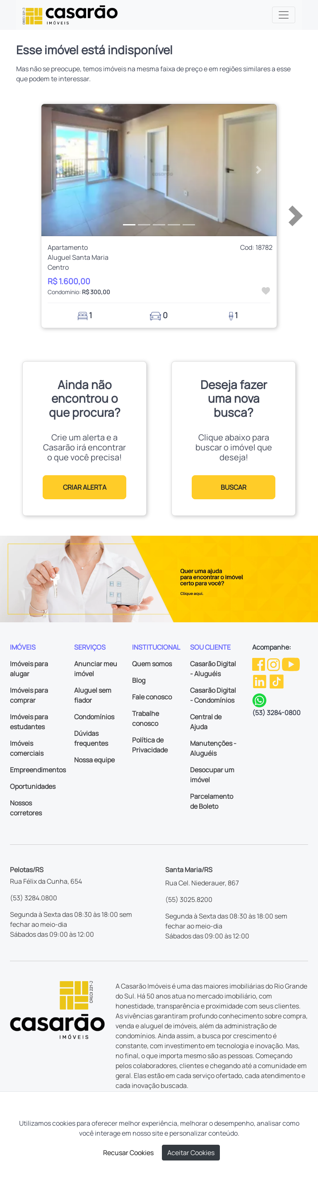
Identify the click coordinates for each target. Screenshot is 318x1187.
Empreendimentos (38, 769)
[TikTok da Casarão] (276, 680)
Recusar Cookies (128, 1152)
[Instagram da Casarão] (274, 663)
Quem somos (152, 663)
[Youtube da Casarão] (291, 663)
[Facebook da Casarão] (259, 663)
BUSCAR (233, 487)
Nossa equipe (94, 759)
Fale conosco (152, 696)
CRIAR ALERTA (84, 487)
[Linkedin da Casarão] (260, 680)
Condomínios (94, 716)
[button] (59, 170)
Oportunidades (32, 786)
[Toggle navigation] (283, 15)
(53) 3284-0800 (276, 712)
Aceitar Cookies (190, 1152)
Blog (138, 680)
